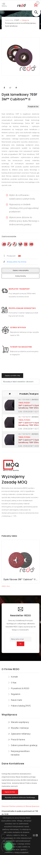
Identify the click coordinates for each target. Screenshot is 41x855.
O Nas (13, 682)
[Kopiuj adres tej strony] (16, 262)
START (16, 20)
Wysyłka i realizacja (20, 728)
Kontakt (14, 677)
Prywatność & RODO (20, 688)
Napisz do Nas (10, 792)
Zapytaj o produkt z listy (12, 375)
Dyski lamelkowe (11, 26)
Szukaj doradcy (20, 276)
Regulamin (15, 694)
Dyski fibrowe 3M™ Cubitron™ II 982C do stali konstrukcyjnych (20, 579)
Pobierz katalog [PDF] (21, 706)
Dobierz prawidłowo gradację (24, 745)
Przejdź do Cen (33, 106)
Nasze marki (16, 700)
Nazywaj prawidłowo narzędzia (20, 753)
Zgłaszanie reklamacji (21, 734)
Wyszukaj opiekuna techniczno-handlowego (20, 797)
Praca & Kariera (18, 739)
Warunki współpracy (20, 722)
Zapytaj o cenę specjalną (20, 270)
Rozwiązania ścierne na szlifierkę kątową (20, 23)
